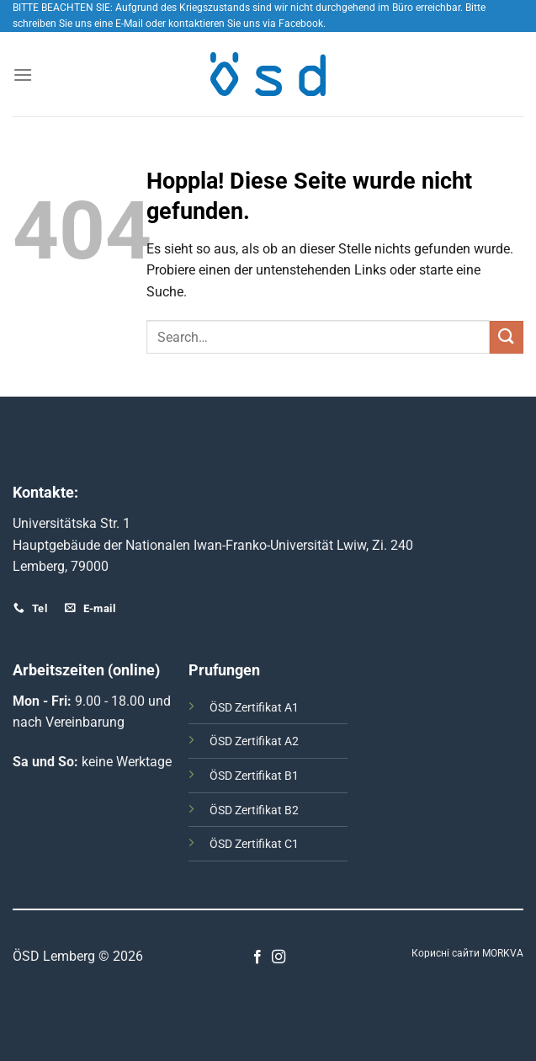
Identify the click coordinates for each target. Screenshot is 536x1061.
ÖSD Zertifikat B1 (254, 776)
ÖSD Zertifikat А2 (254, 741)
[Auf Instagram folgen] (278, 957)
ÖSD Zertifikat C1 (254, 844)
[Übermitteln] (506, 337)
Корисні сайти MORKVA (467, 953)
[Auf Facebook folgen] (257, 957)
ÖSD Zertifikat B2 (254, 810)
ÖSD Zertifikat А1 (254, 708)
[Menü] (23, 74)
